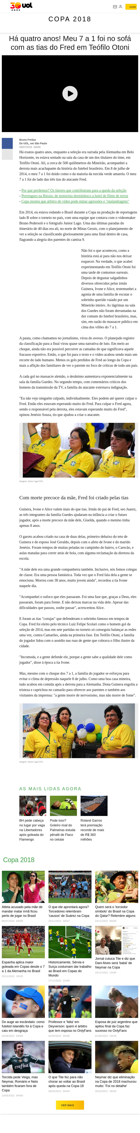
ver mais (70, 1105)
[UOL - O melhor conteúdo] (21, 6)
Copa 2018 (70, 19)
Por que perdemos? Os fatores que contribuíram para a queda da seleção (74, 190)
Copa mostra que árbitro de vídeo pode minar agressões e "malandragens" (75, 201)
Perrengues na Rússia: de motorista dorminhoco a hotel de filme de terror (75, 196)
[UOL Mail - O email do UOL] (115, 7)
